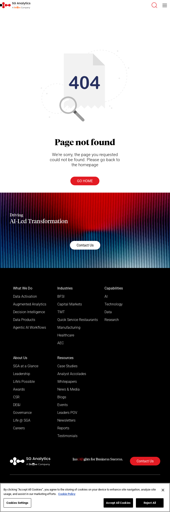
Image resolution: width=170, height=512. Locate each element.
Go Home (85, 181)
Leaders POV (67, 412)
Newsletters (66, 420)
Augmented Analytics (29, 304)
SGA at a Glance (25, 366)
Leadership (21, 374)
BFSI (60, 296)
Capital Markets (69, 304)
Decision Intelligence (29, 312)
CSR (16, 397)
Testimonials (67, 436)
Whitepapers (67, 381)
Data (108, 312)
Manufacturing (68, 327)
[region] (85, 497)
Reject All (150, 502)
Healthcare (65, 335)
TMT (61, 312)
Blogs (61, 397)
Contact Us (85, 245)
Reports (63, 428)
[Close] (163, 490)
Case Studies (67, 366)
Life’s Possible (24, 381)
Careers (19, 428)
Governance (22, 412)
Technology (113, 304)
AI (106, 296)
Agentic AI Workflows (29, 327)
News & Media (68, 389)
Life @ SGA (21, 420)
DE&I (16, 405)
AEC (60, 343)
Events (62, 405)
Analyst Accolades (71, 374)
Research (111, 320)
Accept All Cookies (118, 502)
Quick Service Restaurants (77, 320)
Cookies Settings (17, 502)
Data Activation (25, 296)
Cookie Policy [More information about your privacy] (66, 494)
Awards (19, 389)
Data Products (24, 320)
